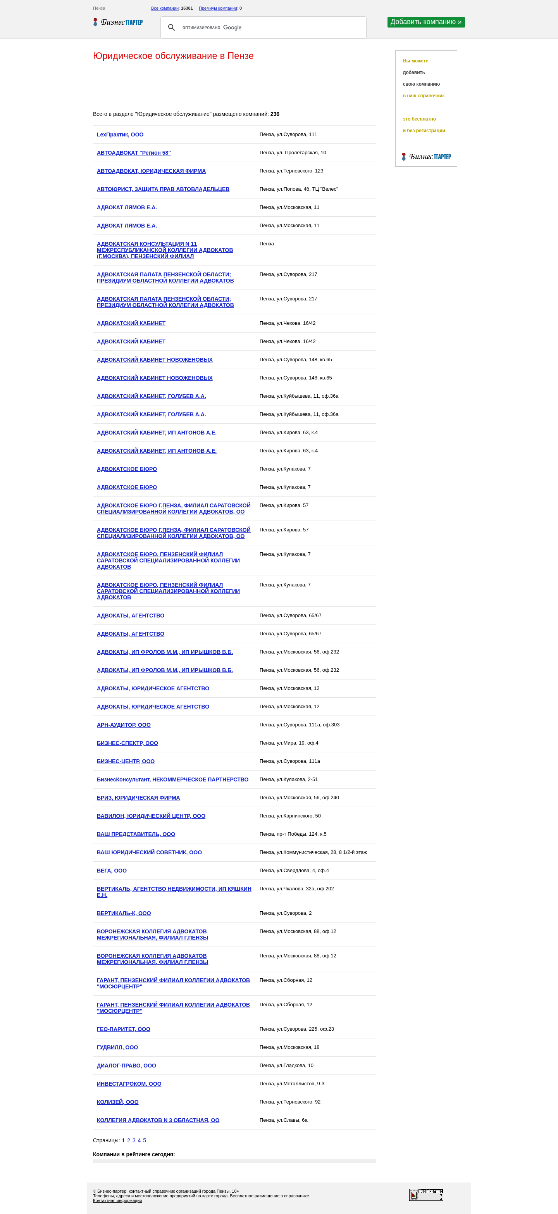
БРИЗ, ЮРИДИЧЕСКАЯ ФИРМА (138, 798)
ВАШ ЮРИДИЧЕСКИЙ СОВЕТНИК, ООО (149, 852)
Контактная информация (117, 1200)
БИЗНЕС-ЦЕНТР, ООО (126, 761)
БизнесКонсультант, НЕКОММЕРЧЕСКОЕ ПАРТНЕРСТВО (172, 779)
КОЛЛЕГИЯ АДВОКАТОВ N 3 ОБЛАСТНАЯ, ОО (158, 1120)
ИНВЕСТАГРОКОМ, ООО (129, 1084)
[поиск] (262, 27)
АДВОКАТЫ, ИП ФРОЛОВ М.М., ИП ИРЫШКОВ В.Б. (165, 652)
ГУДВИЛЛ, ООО (117, 1047)
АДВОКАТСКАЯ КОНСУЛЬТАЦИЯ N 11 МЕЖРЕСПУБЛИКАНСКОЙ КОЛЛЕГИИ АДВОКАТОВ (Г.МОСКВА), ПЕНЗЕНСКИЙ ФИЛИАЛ (165, 250)
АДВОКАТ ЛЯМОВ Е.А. (127, 207)
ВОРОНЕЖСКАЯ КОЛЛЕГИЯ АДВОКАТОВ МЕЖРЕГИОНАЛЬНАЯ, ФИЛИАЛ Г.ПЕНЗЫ (152, 934)
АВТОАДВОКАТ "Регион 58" (134, 153)
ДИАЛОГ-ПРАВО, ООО (126, 1065)
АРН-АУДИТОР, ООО (124, 725)
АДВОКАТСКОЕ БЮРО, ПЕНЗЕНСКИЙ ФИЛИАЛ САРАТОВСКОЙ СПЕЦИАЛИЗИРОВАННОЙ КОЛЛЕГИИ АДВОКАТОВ (168, 560)
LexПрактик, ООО (120, 134)
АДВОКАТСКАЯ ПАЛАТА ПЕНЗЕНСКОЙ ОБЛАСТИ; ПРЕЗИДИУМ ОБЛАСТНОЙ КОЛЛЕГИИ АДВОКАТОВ (165, 277)
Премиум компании (218, 8)
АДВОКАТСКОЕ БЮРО (127, 469)
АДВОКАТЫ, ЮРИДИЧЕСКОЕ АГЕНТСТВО (153, 688)
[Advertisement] (234, 86)
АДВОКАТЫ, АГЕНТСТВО (130, 615)
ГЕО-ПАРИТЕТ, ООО (123, 1029)
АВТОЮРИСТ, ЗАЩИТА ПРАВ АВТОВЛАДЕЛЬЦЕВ (163, 189)
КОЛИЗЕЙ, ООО (118, 1102)
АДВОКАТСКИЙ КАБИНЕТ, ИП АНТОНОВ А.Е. (157, 432)
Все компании (165, 8)
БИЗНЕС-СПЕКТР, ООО (127, 743)
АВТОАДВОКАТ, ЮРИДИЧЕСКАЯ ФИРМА (151, 171)
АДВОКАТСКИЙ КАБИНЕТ (131, 323)
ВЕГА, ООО (112, 870)
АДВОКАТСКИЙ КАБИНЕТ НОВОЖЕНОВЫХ (155, 360)
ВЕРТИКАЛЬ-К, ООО (124, 913)
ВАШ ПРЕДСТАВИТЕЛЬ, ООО (136, 834)
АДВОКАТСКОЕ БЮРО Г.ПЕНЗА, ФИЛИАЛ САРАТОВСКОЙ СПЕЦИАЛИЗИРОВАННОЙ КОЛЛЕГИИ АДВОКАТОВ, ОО (174, 508)
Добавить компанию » (426, 22)
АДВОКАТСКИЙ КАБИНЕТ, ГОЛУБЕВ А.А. (151, 396)
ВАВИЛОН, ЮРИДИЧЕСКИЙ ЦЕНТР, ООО (151, 816)
